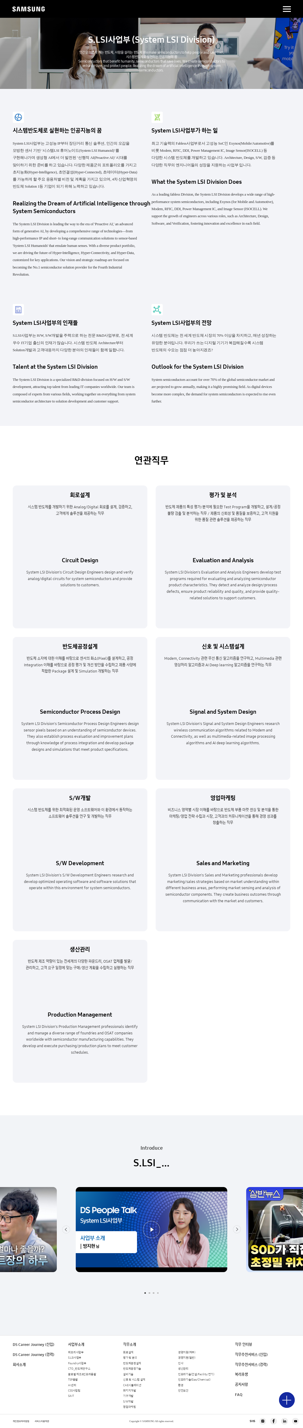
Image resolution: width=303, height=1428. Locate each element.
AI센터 (72, 1385)
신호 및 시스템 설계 (134, 1379)
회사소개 (19, 1364)
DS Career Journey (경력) (33, 1354)
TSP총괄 (73, 1379)
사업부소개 (76, 1344)
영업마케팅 (129, 1407)
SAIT (71, 1396)
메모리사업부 (75, 1352)
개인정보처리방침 (21, 1421)
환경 (180, 1385)
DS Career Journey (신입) (33, 1344)
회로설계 (128, 1352)
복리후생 (241, 1374)
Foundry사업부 (77, 1363)
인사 (180, 1363)
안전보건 (183, 1390)
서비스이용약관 (42, 1421)
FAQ (238, 1394)
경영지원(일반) (186, 1358)
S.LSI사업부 (74, 1358)
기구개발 (128, 1396)
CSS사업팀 (74, 1390)
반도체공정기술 (132, 1369)
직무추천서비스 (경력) (251, 1364)
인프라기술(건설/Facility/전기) (196, 1374)
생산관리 (183, 1369)
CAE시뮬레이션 (132, 1385)
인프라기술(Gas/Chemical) (194, 1379)
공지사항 (241, 1384)
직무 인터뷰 (243, 1344)
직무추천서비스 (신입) (251, 1354)
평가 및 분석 (130, 1358)
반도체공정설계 (132, 1363)
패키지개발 (129, 1390)
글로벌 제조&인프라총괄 (82, 1374)
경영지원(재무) (186, 1352)
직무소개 (129, 1344)
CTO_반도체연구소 (79, 1369)
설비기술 (128, 1374)
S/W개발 (128, 1401)
